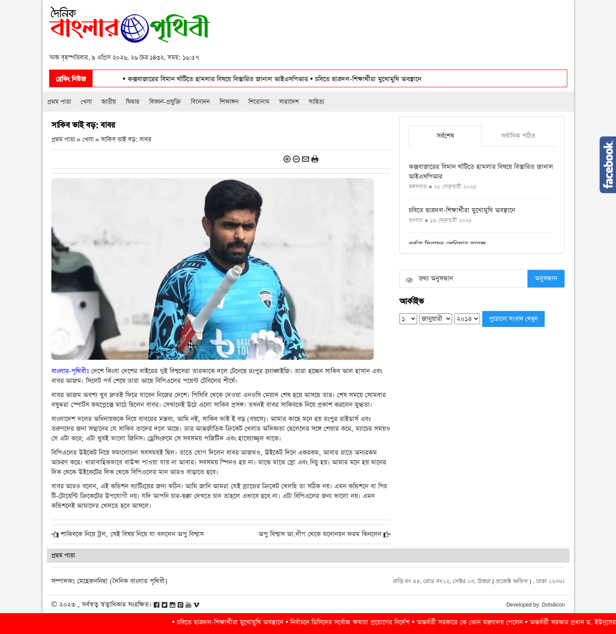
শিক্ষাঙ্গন (229, 101)
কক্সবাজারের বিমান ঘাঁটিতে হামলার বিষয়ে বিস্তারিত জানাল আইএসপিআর (234, 79)
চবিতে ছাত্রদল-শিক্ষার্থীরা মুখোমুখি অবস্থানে (384, 79)
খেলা (86, 101)
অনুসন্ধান (546, 278)
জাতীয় (108, 101)
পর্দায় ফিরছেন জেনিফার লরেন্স (447, 244)
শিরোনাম (258, 101)
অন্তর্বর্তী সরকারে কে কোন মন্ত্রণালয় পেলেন (486, 622)
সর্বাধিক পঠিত (518, 135)
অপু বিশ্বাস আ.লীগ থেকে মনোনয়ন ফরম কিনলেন (320, 534)
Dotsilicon (553, 605)
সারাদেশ (289, 101)
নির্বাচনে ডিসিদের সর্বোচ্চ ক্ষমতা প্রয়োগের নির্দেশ (366, 622)
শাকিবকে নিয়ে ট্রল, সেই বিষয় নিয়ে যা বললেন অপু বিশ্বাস (132, 534)
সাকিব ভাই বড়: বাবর (126, 140)
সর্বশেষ (445, 135)
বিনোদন (200, 101)
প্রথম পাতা (59, 101)
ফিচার (132, 101)
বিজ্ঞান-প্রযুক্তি (165, 101)
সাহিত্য (316, 101)
